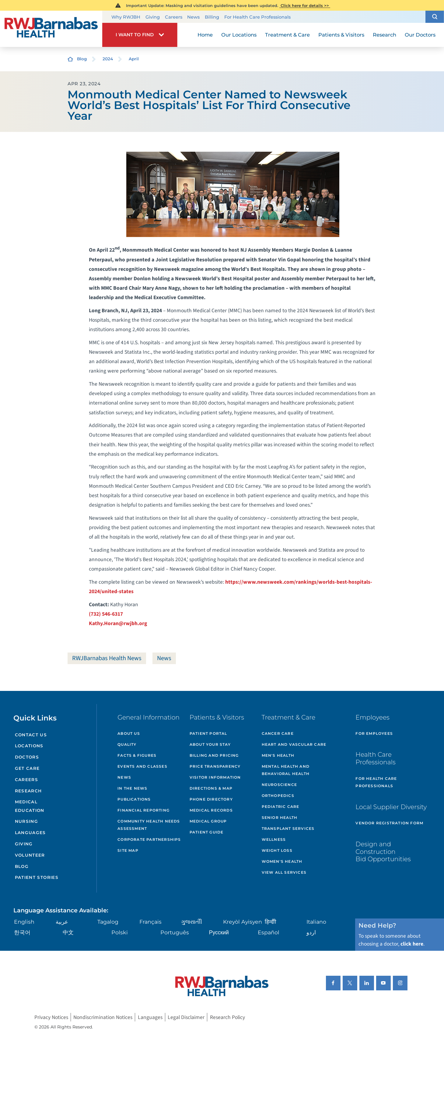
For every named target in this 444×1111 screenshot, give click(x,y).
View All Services (284, 872)
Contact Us (31, 734)
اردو (311, 932)
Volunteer (30, 855)
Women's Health (282, 861)
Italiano (316, 921)
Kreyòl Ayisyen (242, 921)
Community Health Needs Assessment (148, 825)
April (134, 58)
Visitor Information (215, 777)
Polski (119, 932)
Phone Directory (211, 799)
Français (150, 921)
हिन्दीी (270, 921)
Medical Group (208, 821)
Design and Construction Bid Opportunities (383, 851)
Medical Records (211, 810)
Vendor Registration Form (389, 823)
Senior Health (280, 817)
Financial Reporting (143, 810)
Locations (29, 745)
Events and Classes (142, 766)
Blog (82, 58)
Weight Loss (277, 850)
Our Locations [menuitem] (239, 35)
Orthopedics (278, 795)
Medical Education (29, 805)
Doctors (27, 757)
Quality (126, 744)
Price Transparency (215, 766)
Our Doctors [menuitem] (420, 35)
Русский (219, 932)
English (24, 921)
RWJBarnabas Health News (107, 658)
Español (268, 932)
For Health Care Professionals (257, 17)
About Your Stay (210, 744)
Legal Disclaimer (186, 1017)
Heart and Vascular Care (294, 744)
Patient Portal (208, 733)
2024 (108, 58)
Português (174, 932)
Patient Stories (36, 877)
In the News (132, 788)
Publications (134, 799)
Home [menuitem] (205, 35)
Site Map (127, 850)
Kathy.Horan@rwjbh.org (118, 623)
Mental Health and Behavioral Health (285, 770)
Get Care (27, 768)
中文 (68, 932)
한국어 (22, 932)
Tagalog (107, 921)
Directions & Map (211, 788)
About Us (128, 733)
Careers (173, 17)
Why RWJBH (125, 17)
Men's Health (278, 755)
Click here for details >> (304, 5)
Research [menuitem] (384, 35)
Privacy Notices (51, 1017)
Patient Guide (207, 832)
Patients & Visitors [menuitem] (341, 35)
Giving (152, 17)
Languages (30, 832)
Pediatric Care (280, 806)
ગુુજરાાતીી (191, 921)
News (193, 17)
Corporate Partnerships (149, 839)
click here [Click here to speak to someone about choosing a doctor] (411, 944)
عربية (62, 921)
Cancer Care (278, 733)
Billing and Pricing (214, 755)
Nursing (26, 821)
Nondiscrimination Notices (102, 1017)
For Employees (374, 733)
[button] (434, 17)
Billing (212, 17)
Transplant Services (288, 828)
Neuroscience (279, 784)
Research (28, 790)
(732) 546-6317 (106, 614)
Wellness (274, 839)
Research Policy (227, 1017)
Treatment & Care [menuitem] (287, 35)
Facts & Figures (136, 755)
